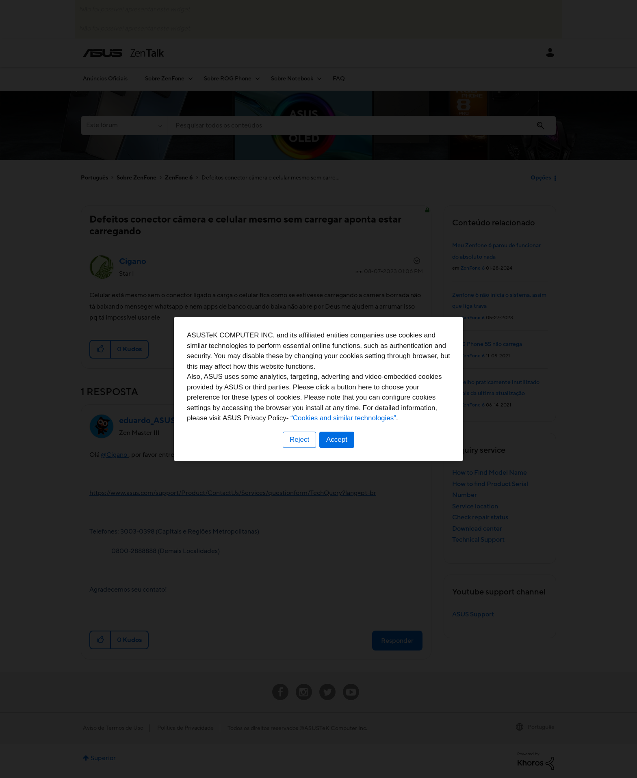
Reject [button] (299, 439)
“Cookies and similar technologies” (343, 418)
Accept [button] (336, 439)
